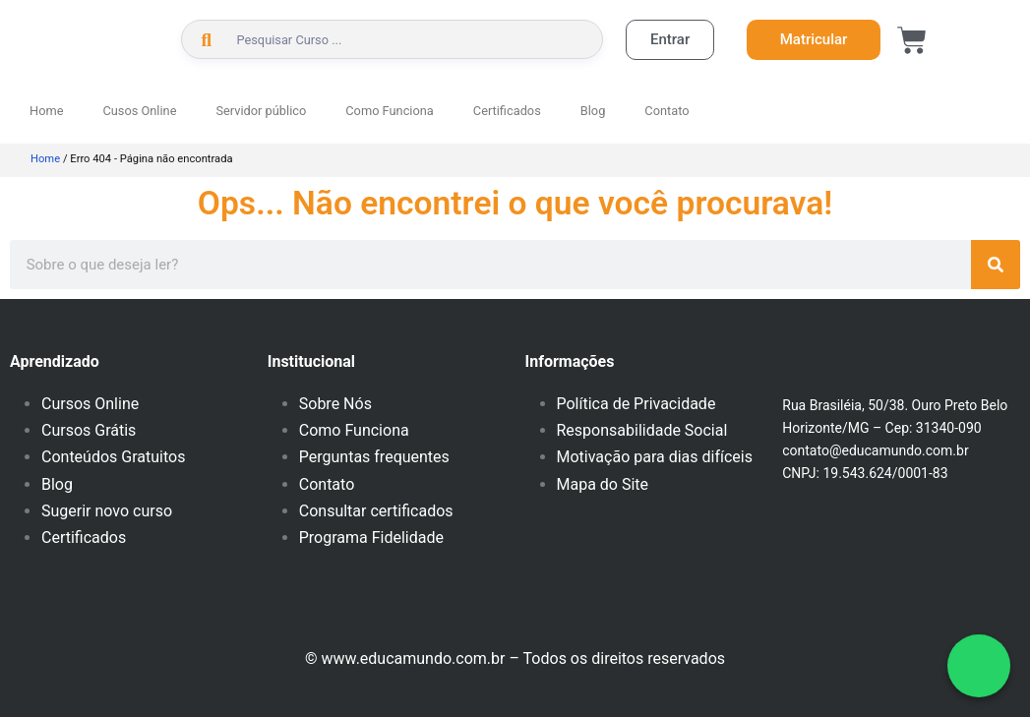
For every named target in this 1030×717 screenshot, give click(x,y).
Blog (593, 110)
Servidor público (260, 110)
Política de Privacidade (636, 403)
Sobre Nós (335, 403)
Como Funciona (389, 110)
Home (46, 110)
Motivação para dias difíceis (655, 457)
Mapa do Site (603, 484)
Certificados (507, 110)
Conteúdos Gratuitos (113, 457)
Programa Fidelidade (371, 537)
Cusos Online (139, 110)
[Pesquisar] (995, 264)
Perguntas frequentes (374, 457)
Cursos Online (90, 403)
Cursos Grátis (88, 430)
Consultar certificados (376, 511)
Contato (666, 110)
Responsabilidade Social (642, 430)
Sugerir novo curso (106, 511)
